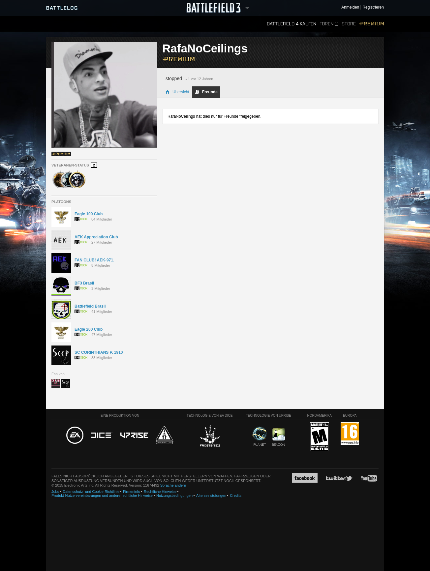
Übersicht (177, 92)
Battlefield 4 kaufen (291, 24)
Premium (371, 24)
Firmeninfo (131, 492)
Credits (235, 495)
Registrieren (373, 7)
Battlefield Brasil (90, 306)
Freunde (206, 92)
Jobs (55, 492)
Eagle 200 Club (89, 329)
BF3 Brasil (84, 283)
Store (349, 24)
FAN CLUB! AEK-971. (94, 260)
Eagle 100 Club (89, 214)
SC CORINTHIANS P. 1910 (99, 352)
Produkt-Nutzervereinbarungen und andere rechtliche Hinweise (102, 495)
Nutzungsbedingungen (174, 495)
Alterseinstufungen (211, 495)
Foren (329, 24)
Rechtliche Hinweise (160, 492)
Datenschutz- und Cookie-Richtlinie (91, 492)
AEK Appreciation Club (96, 237)
